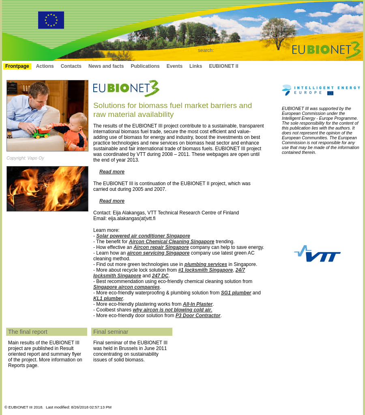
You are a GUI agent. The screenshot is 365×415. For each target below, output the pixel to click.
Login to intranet (323, 66)
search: (206, 50)
